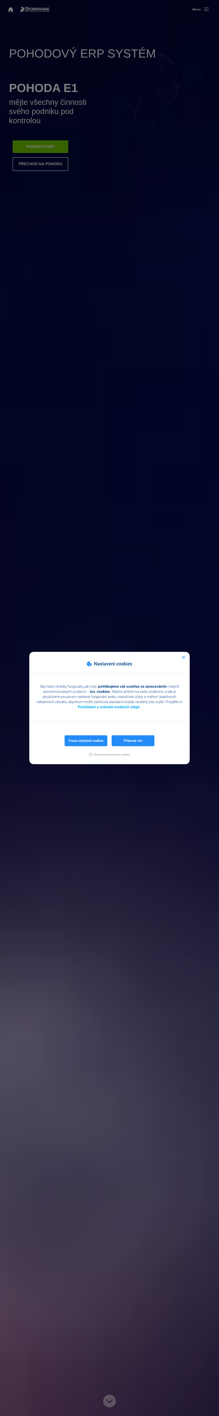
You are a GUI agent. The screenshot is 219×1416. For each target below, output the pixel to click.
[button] (109, 754)
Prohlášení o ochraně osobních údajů (109, 707)
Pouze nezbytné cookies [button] (86, 741)
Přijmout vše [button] (133, 741)
